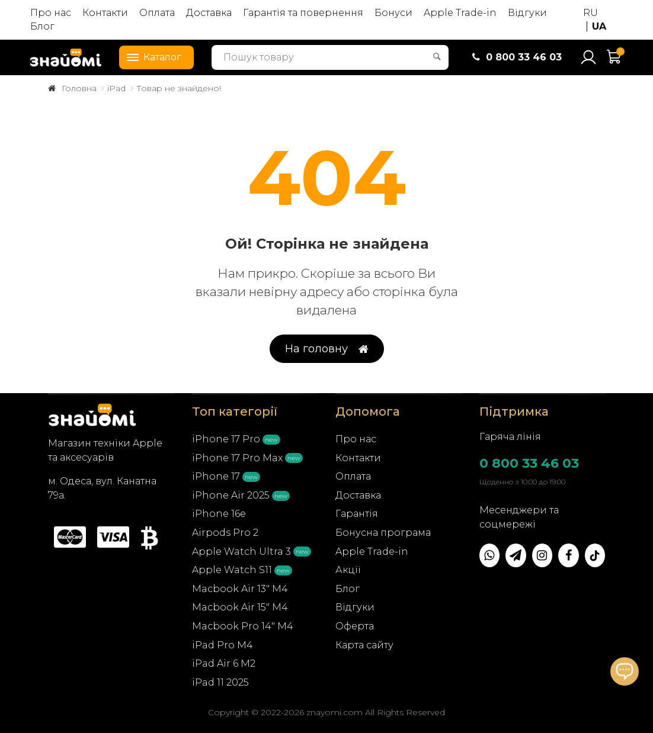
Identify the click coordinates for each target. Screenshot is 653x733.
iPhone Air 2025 (231, 495)
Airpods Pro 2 (225, 532)
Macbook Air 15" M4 (240, 607)
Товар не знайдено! (178, 88)
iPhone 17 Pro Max (237, 458)
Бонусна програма (383, 532)
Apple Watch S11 (232, 570)
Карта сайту (364, 645)
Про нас (50, 12)
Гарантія (356, 513)
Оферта (354, 626)
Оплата (157, 12)
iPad (116, 88)
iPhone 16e (219, 513)
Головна (79, 88)
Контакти (105, 12)
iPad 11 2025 (220, 682)
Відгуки (527, 12)
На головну (327, 349)
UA (599, 26)
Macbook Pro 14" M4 (242, 626)
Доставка (209, 12)
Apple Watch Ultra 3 (241, 551)
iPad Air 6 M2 (223, 663)
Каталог (150, 56)
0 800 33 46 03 (529, 463)
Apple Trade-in (460, 12)
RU (590, 12)
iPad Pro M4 (222, 645)
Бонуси (393, 12)
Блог (42, 26)
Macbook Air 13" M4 (240, 588)
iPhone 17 (216, 476)
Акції (348, 570)
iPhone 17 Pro (226, 439)
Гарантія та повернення (303, 12)
